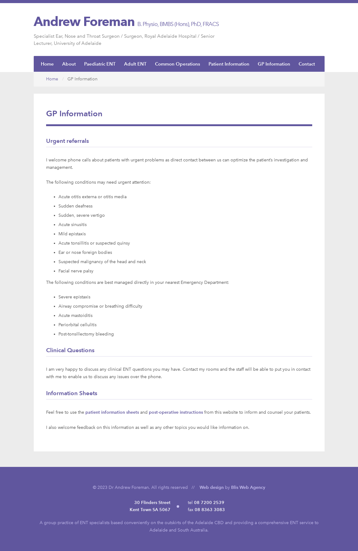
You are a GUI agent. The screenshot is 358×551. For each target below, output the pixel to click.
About (69, 64)
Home (47, 64)
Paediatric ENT (100, 64)
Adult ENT (135, 64)
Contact (307, 64)
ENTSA (308, 29)
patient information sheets (112, 412)
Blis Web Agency (248, 487)
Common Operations (177, 64)
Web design (212, 487)
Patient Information (229, 64)
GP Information (274, 64)
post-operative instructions (176, 412)
